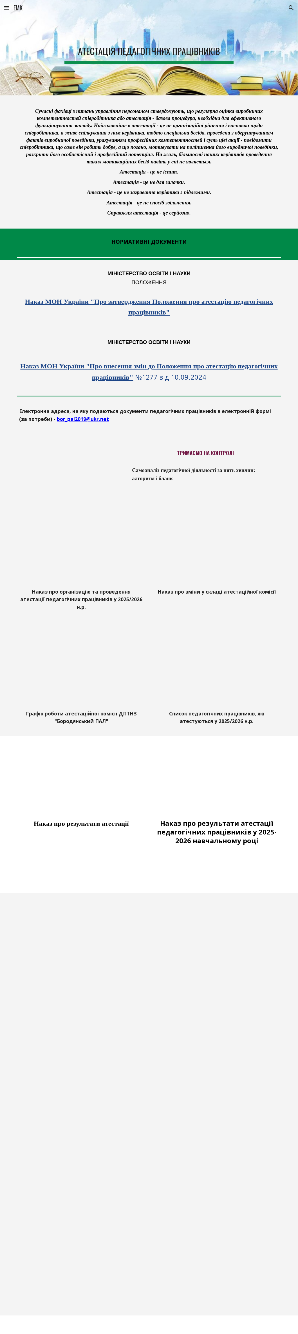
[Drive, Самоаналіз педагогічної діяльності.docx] (70, 468)
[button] (7, 7)
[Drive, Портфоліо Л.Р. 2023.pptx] (149, 976)
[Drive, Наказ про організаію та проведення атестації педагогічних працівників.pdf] (81, 548)
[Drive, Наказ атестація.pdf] (217, 779)
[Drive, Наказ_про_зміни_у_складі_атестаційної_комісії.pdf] (217, 548)
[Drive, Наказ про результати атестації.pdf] (81, 779)
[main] (149, 47)
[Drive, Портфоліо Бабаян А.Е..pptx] (149, 1251)
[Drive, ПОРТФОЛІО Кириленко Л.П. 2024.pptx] (149, 1123)
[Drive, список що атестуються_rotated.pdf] (217, 670)
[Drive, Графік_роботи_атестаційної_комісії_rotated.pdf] (81, 670)
